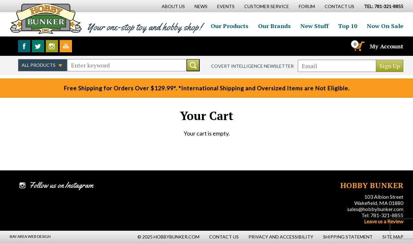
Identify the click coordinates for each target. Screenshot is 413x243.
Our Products (229, 26)
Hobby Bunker (46, 19)
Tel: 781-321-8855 (382, 215)
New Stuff (314, 26)
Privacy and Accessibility (280, 236)
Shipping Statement (348, 236)
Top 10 (347, 26)
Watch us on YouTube (66, 46)
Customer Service (266, 6)
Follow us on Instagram (52, 46)
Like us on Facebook (24, 46)
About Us (173, 6)
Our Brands (274, 26)
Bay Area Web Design (30, 236)
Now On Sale (385, 26)
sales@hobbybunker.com (375, 209)
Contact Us (339, 6)
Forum (307, 6)
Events (226, 6)
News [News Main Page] (201, 6)
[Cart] (358, 46)
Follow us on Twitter (38, 46)
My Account (386, 46)
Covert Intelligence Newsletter (252, 66)
